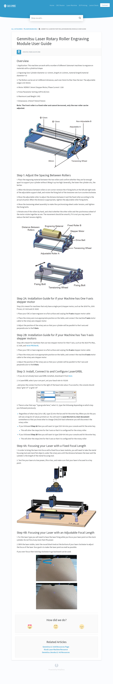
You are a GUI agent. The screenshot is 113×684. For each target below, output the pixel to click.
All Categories (17, 29)
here (70, 376)
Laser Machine (71, 5)
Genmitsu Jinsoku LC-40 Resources (56, 652)
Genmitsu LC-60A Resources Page (56, 647)
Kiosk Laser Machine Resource (56, 649)
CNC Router (60, 5)
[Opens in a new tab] (56, 665)
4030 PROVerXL (32, 345)
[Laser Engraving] (30, 29)
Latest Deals (93, 5)
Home (52, 5)
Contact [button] (105, 5)
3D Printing (83, 5)
